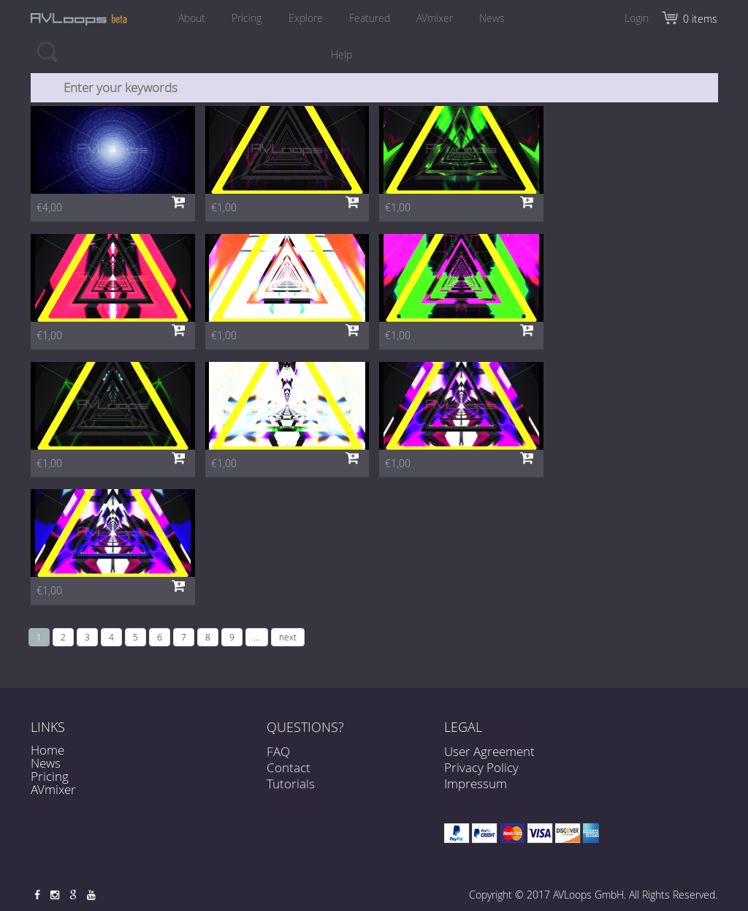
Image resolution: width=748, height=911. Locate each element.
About (188, 18)
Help (341, 54)
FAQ (278, 757)
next (288, 637)
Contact (288, 774)
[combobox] (375, 87)
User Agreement (489, 751)
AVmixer (437, 18)
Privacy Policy (481, 767)
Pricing (245, 18)
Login (637, 18)
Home (47, 749)
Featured (370, 18)
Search (47, 51)
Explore (305, 18)
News (495, 18)
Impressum (475, 783)
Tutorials (291, 790)
